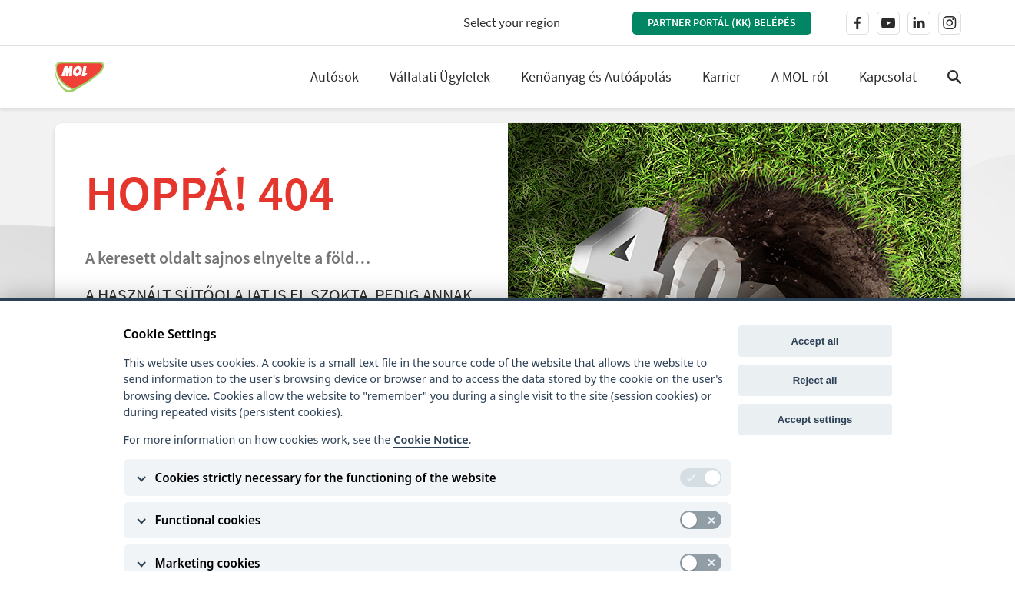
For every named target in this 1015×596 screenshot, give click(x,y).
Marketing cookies (207, 563)
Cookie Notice (430, 439)
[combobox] (525, 23)
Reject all (815, 380)
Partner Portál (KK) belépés (722, 22)
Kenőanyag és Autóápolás (596, 76)
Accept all (815, 341)
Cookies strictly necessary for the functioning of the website (325, 477)
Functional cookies (208, 520)
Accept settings (815, 419)
